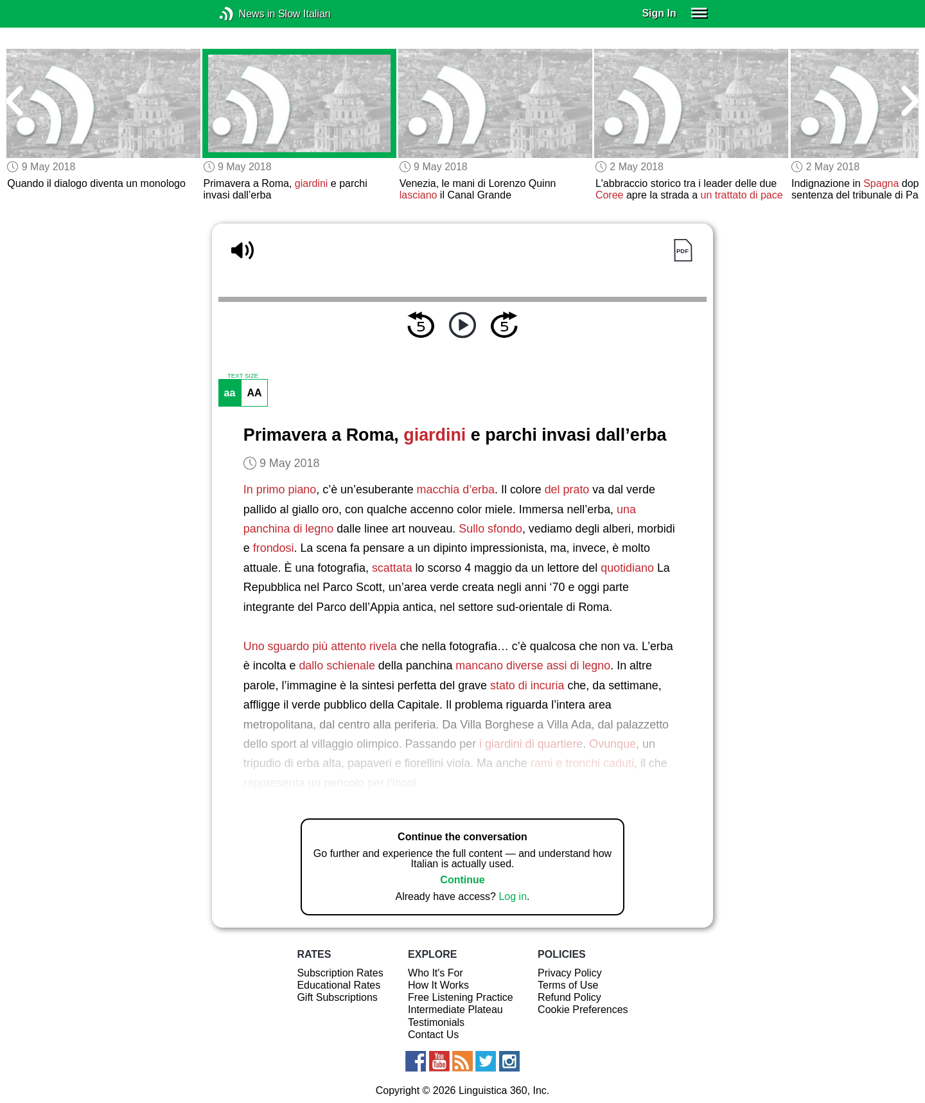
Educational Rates (338, 985)
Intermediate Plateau (455, 1009)
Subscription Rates (340, 972)
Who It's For (435, 972)
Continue (462, 879)
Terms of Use (568, 985)
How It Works (438, 985)
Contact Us (433, 1034)
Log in (512, 896)
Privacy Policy (570, 972)
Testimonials (436, 1022)
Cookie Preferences (583, 1009)
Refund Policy (569, 997)
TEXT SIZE (242, 376)
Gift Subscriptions (337, 997)
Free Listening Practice (460, 997)
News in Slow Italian (245, 13)
